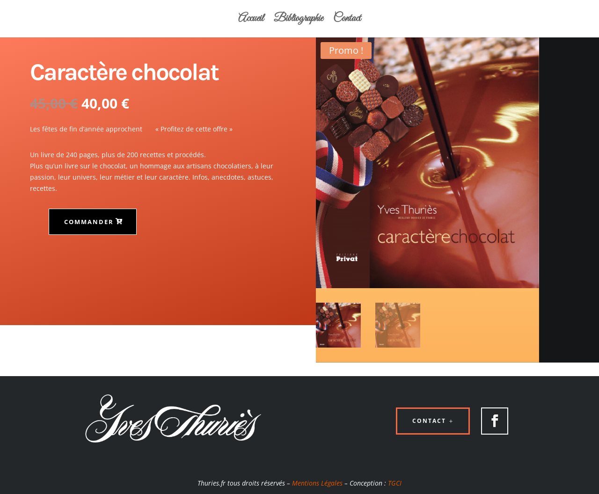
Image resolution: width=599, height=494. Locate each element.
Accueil (250, 20)
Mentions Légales (317, 483)
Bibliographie (298, 20)
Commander (89, 222)
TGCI (395, 483)
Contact (347, 20)
